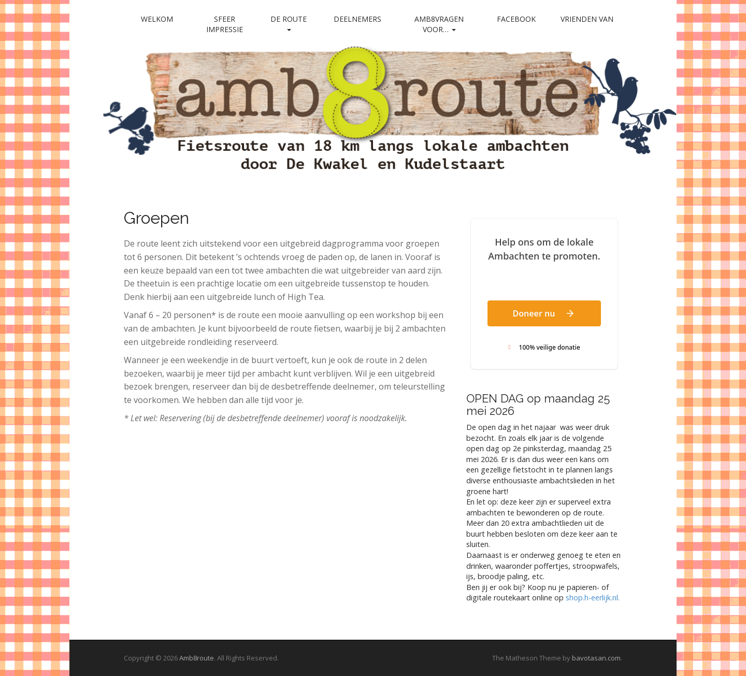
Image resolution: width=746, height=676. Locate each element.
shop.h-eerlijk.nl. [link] (593, 597)
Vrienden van (587, 19)
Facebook (516, 19)
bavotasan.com (596, 658)
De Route (288, 22)
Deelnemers (357, 19)
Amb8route (196, 658)
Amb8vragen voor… (439, 24)
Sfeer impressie (224, 24)
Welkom (157, 19)
